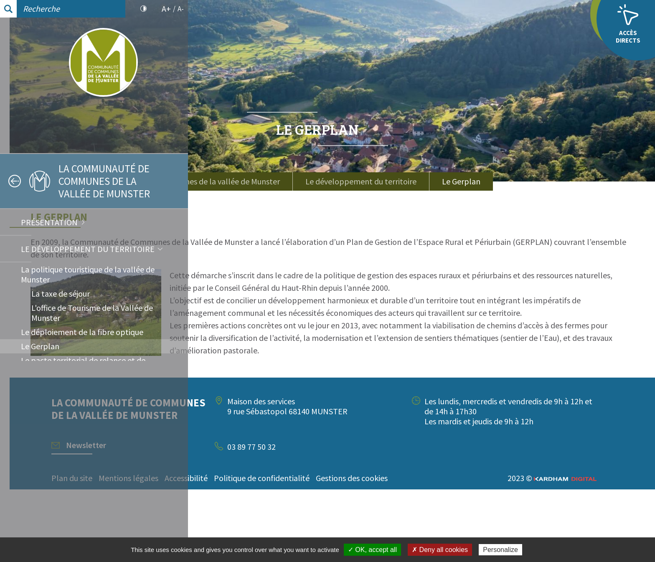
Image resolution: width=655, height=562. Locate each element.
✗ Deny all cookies (440, 549)
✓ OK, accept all (372, 549)
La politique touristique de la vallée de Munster (88, 274)
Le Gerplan (40, 346)
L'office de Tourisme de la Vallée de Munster (92, 312)
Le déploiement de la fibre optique (82, 332)
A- (181, 9)
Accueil (229, 176)
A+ (166, 9)
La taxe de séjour (60, 293)
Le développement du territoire (88, 249)
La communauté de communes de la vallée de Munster (347, 181)
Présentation (49, 222)
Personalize (500, 549)
